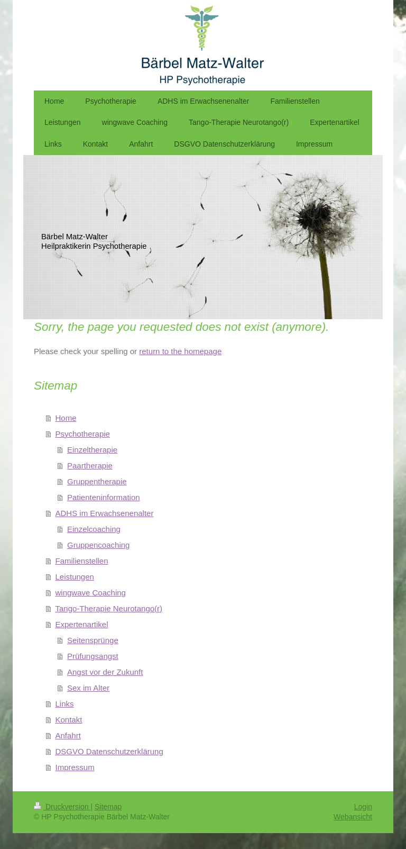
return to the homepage (180, 351)
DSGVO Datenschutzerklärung (109, 751)
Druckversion (62, 806)
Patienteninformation (103, 497)
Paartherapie (90, 465)
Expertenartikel (82, 624)
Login (363, 806)
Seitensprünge (92, 640)
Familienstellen (82, 560)
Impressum (75, 767)
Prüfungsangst (92, 656)
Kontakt (69, 719)
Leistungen (75, 576)
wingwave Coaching (91, 592)
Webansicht (353, 816)
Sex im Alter (88, 687)
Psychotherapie (83, 433)
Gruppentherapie (97, 481)
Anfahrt (68, 735)
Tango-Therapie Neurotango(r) (109, 608)
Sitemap (108, 806)
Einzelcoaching (94, 529)
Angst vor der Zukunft (105, 671)
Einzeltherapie (92, 449)
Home (66, 417)
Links (65, 703)
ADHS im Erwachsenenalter (105, 513)
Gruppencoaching (98, 544)
